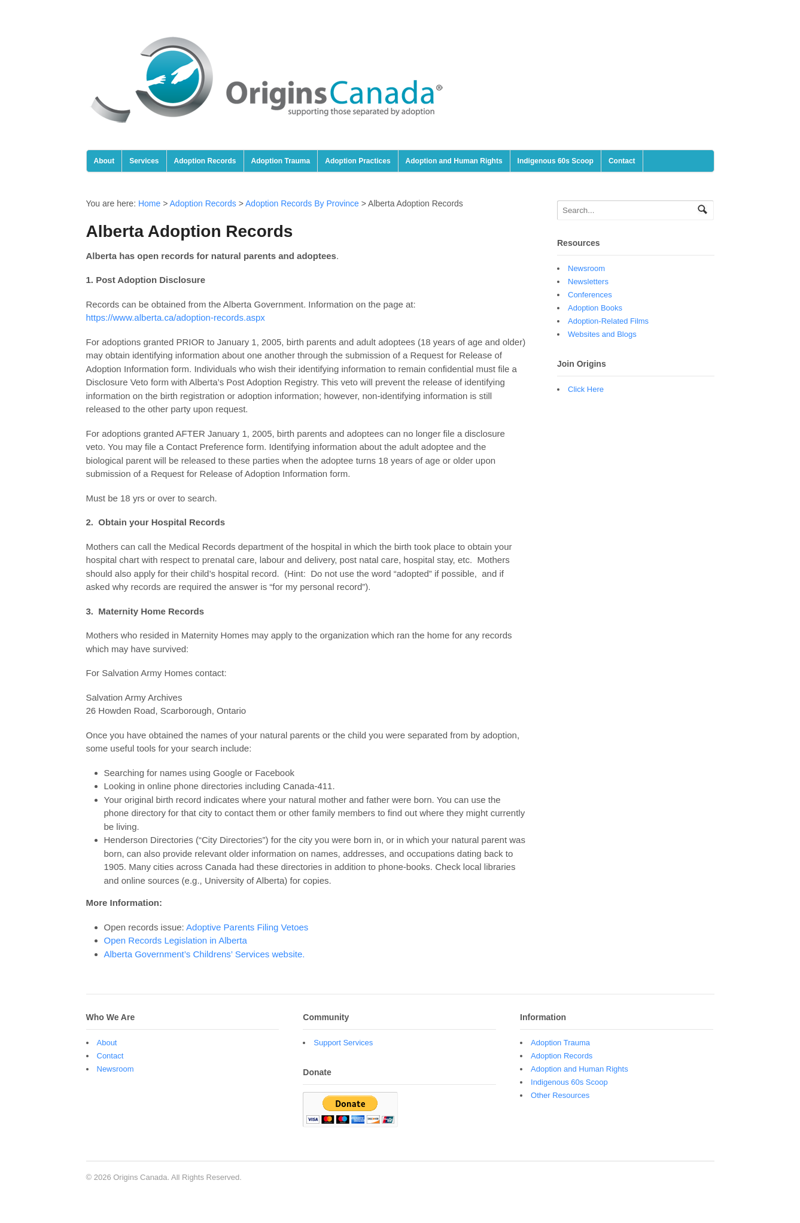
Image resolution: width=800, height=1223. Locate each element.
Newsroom (586, 268)
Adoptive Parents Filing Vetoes (247, 927)
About (104, 161)
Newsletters (588, 281)
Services (144, 161)
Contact (622, 161)
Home (149, 203)
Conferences (590, 294)
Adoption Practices (357, 161)
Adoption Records (205, 161)
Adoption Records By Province (302, 203)
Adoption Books (595, 307)
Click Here (586, 389)
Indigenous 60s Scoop (556, 161)
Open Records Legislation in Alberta (175, 940)
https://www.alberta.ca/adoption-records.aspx (175, 317)
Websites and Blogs (602, 334)
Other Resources (560, 1095)
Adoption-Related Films (608, 321)
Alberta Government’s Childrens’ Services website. (204, 954)
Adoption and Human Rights (454, 161)
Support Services (343, 1042)
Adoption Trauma (281, 161)
